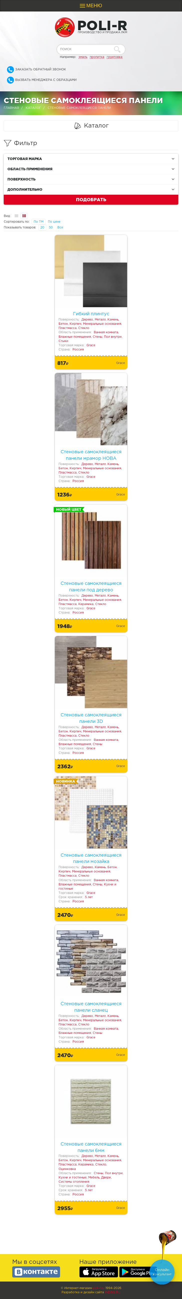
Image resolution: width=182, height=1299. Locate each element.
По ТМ (38, 221)
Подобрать (91, 199)
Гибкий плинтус (91, 314)
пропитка (97, 57)
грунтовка (114, 57)
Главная (11, 108)
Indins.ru (112, 1292)
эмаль (83, 57)
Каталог (33, 108)
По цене (54, 221)
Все (60, 227)
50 (51, 227)
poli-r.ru (98, 1288)
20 (42, 227)
